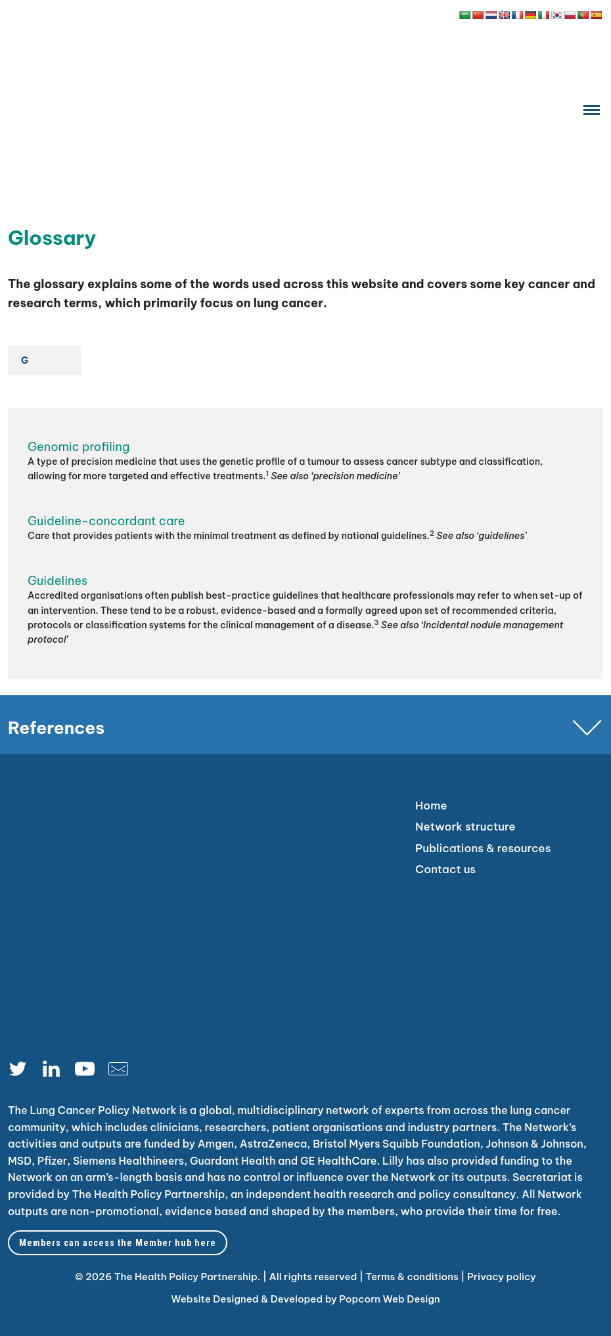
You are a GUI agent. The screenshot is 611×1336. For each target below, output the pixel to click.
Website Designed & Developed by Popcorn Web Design (305, 1299)
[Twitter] (22, 1072)
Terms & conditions (411, 1276)
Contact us (445, 869)
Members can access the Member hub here (117, 1243)
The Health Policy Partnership (148, 1194)
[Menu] (591, 109)
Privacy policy (501, 1276)
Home (431, 805)
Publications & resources (483, 848)
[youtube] (89, 1072)
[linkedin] (56, 1072)
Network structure (465, 826)
